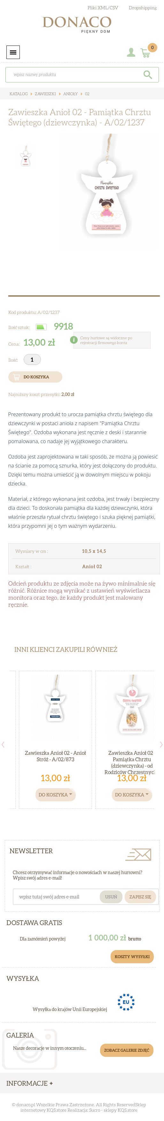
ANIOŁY (70, 93)
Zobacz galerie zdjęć (126, 1050)
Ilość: (13, 360)
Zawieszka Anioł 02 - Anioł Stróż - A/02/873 (55, 756)
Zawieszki (45, 93)
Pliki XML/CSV (103, 7)
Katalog (18, 93)
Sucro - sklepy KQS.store (113, 1110)
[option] (100, 201)
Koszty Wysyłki (132, 956)
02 (87, 93)
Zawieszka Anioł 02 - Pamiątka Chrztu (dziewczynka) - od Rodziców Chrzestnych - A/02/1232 (132, 765)
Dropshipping (143, 7)
